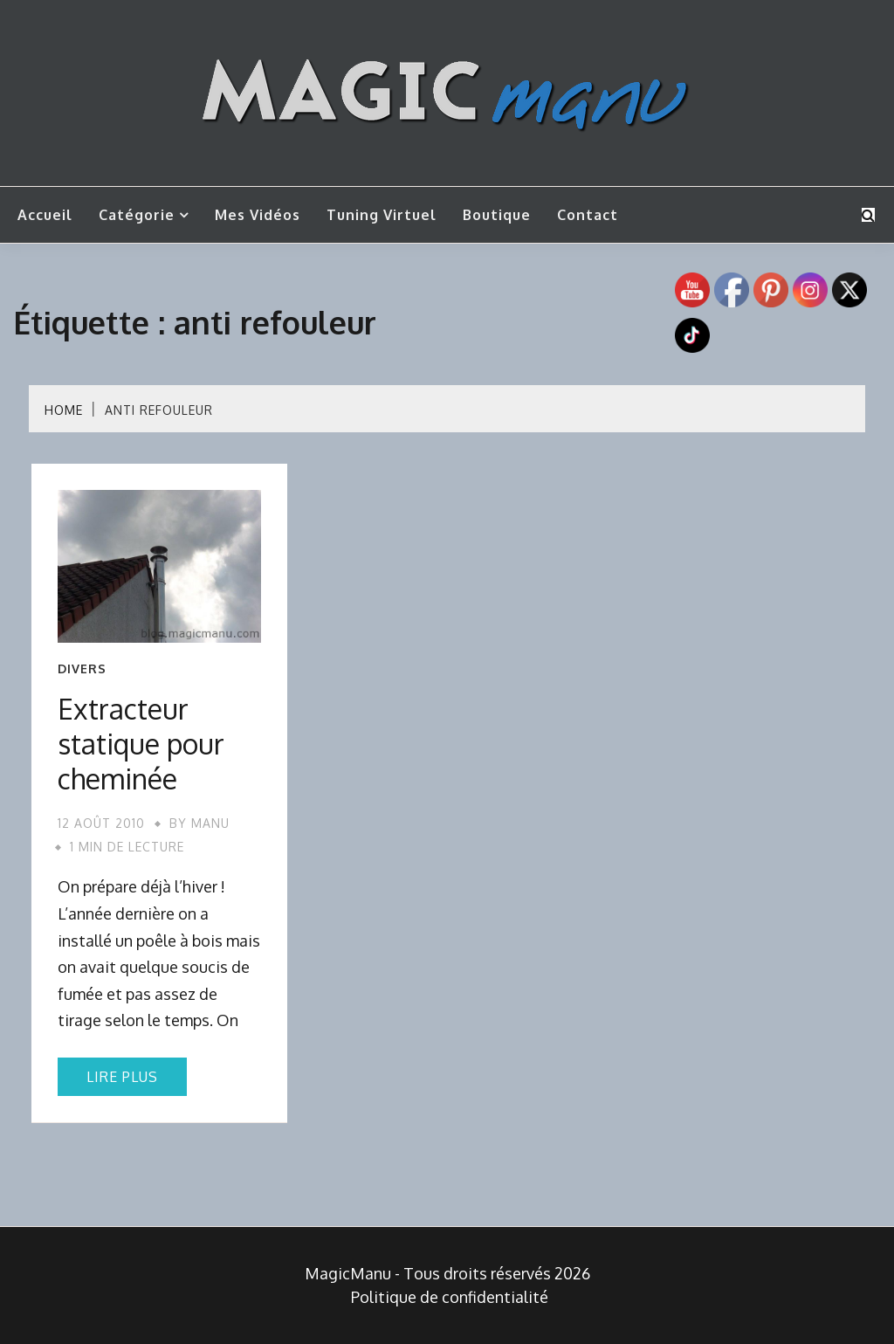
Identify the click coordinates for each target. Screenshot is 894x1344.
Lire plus (122, 1077)
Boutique (497, 215)
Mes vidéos (257, 215)
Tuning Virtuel (382, 215)
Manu (210, 823)
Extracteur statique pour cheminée (141, 743)
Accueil (44, 215)
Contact (587, 215)
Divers (82, 669)
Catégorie (137, 215)
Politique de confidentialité (449, 1296)
